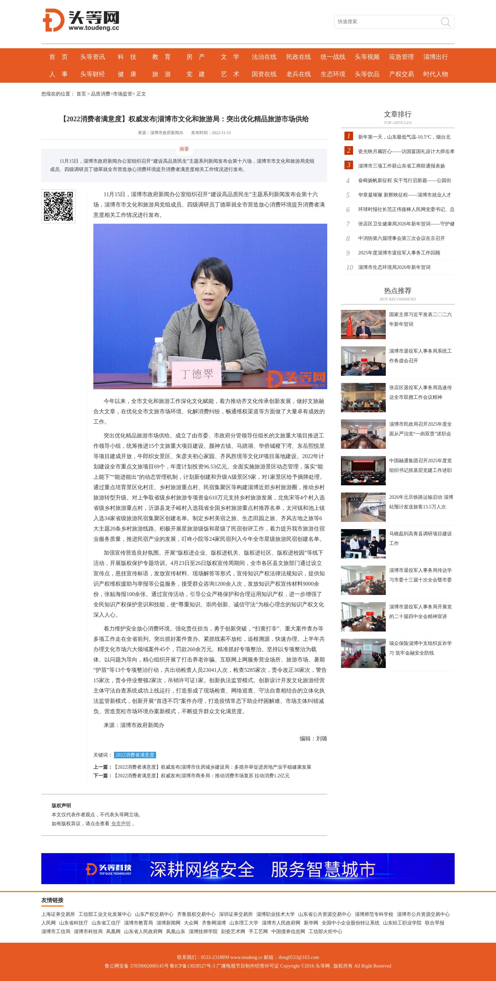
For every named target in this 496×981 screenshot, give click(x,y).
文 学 (230, 56)
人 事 (58, 74)
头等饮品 (367, 74)
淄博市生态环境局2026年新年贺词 (394, 267)
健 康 (127, 74)
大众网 (191, 923)
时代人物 (435, 74)
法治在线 (264, 56)
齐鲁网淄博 (214, 923)
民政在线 (298, 56)
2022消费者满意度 (135, 755)
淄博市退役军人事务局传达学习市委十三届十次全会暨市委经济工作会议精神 (420, 580)
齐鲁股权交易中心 (196, 914)
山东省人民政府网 (143, 931)
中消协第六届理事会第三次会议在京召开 (401, 238)
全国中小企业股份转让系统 (351, 923)
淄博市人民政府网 (281, 923)
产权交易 (401, 74)
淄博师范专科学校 (374, 914)
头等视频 (367, 56)
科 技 (127, 56)
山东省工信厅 (106, 923)
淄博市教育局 (138, 923)
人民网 (48, 923)
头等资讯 (92, 56)
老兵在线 (298, 74)
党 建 (195, 74)
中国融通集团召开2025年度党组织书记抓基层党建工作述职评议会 (420, 470)
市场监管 (122, 94)
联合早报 (434, 923)
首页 (81, 94)
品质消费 (100, 94)
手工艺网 (258, 931)
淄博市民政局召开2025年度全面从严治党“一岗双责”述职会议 (420, 434)
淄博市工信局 (55, 931)
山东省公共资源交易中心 (324, 914)
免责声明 (121, 823)
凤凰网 (113, 931)
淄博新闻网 (168, 923)
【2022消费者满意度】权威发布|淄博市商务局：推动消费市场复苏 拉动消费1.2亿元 (201, 775)
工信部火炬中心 (325, 931)
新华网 (311, 923)
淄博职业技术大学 (275, 914)
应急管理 (401, 56)
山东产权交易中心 (154, 914)
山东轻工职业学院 (402, 923)
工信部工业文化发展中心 (105, 914)
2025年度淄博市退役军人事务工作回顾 (399, 252)
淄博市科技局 (88, 931)
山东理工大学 (243, 923)
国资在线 (264, 74)
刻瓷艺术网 (233, 931)
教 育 (161, 56)
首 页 (58, 56)
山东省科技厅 (73, 923)
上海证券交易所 (58, 914)
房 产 (195, 56)
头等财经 (92, 74)
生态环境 (333, 74)
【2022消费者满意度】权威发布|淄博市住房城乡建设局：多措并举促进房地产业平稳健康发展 (212, 767)
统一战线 (333, 56)
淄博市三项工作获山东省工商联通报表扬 (401, 166)
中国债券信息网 (288, 931)
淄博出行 (435, 56)
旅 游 (161, 74)
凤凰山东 (175, 931)
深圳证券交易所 (236, 914)
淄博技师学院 (203, 931)
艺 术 (230, 74)
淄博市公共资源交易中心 (423, 914)
